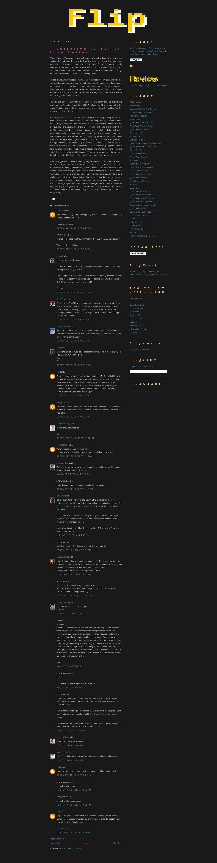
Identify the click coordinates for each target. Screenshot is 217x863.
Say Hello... (135, 232)
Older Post (117, 843)
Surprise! (133, 184)
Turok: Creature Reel (139, 171)
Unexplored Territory (138, 140)
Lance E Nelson (63, 557)
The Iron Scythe (136, 308)
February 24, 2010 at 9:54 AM (74, 574)
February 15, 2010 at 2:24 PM (74, 550)
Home (86, 843)
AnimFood (134, 160)
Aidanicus (61, 752)
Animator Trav (63, 463)
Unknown (61, 210)
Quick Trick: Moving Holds (141, 202)
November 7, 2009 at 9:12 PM (73, 474)
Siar (58, 812)
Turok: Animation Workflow (141, 167)
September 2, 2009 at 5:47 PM (74, 365)
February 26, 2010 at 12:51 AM (74, 595)
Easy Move (134, 188)
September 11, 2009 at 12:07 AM (75, 438)
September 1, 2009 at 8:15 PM (74, 228)
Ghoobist (133, 332)
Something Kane (137, 305)
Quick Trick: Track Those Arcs (143, 212)
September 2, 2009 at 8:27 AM (74, 341)
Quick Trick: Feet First (139, 177)
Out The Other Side (138, 153)
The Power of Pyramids (140, 191)
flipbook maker (63, 828)
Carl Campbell (63, 299)
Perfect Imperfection (138, 116)
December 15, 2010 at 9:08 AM (74, 775)
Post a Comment (57, 839)
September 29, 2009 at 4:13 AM (75, 456)
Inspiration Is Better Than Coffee (86, 50)
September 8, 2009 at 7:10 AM (74, 396)
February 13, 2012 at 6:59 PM (74, 832)
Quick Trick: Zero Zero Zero (142, 123)
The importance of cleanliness (143, 236)
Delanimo (61, 496)
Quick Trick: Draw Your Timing (143, 109)
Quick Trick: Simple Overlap (142, 198)
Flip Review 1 (135, 105)
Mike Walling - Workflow (140, 164)
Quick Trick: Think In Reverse (142, 126)
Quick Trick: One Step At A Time (143, 147)
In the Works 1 (136, 222)
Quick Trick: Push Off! (139, 208)
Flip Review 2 (135, 102)
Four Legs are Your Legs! (141, 181)
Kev (131, 301)
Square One (135, 136)
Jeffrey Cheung (63, 602)
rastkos (60, 767)
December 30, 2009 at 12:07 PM (75, 489)
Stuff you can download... (141, 349)
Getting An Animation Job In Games (145, 143)
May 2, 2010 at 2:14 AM (69, 666)
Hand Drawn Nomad (138, 329)
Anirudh (60, 256)
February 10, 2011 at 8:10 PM (74, 790)
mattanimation (63, 326)
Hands (132, 219)
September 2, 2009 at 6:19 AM (74, 292)
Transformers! (136, 133)
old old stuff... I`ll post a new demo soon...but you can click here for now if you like (148, 274)
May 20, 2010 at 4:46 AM (70, 687)
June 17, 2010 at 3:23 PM (71, 730)
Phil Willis (61, 235)
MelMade (134, 322)
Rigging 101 (135, 315)
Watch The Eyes (137, 150)
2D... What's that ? (138, 229)
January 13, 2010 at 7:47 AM (73, 535)
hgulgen (60, 402)
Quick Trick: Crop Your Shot (142, 129)
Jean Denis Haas (137, 325)
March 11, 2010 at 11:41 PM (72, 613)
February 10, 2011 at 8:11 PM (74, 805)
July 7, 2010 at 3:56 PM (70, 760)
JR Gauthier (62, 445)
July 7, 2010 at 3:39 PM (70, 745)
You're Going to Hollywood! (141, 112)
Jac (58, 372)
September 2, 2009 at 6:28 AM (74, 320)
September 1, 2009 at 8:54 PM (74, 249)
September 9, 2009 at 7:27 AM (74, 417)
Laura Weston (136, 298)
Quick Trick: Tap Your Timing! (142, 205)
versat (59, 347)
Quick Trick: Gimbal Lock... (141, 195)
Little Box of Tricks (137, 225)
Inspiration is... (136, 119)
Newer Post (55, 843)
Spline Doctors (136, 319)
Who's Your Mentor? (138, 157)
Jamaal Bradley (63, 424)
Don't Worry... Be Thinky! (140, 215)
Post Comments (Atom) (72, 848)
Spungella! (134, 312)
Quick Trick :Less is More (140, 174)
